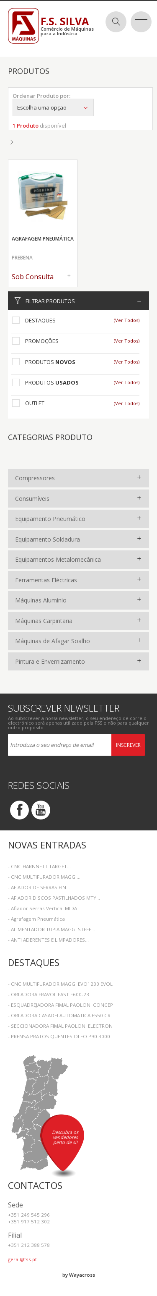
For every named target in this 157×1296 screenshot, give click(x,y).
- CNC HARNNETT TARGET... (39, 866)
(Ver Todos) (126, 320)
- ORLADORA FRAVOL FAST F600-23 (48, 994)
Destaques (40, 320)
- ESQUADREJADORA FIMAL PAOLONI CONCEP (60, 1005)
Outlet (34, 403)
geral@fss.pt (22, 1259)
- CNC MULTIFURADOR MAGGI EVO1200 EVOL (60, 984)
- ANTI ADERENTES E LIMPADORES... (48, 940)
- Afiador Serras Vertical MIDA (42, 908)
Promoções (42, 341)
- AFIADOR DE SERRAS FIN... (39, 887)
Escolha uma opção (53, 107)
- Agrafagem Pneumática (36, 919)
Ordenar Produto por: (41, 95)
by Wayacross (78, 1275)
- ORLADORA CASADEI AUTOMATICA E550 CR (59, 1015)
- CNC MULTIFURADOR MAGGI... (44, 877)
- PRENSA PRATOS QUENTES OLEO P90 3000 (59, 1036)
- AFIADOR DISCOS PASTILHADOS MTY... (54, 898)
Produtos (50, 362)
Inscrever (128, 745)
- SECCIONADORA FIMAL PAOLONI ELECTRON (60, 1026)
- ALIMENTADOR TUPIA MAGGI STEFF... (51, 929)
